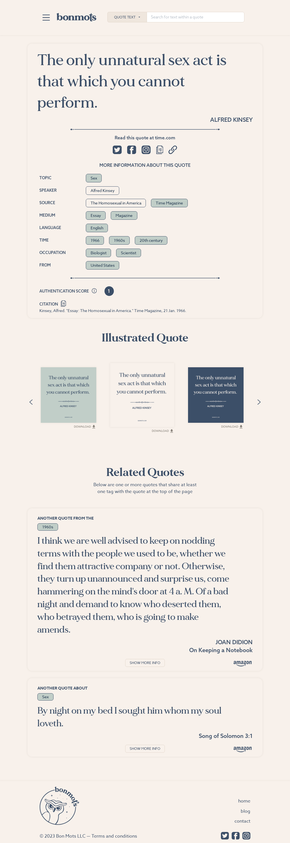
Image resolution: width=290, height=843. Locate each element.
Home (244, 801)
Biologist (98, 252)
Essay (96, 215)
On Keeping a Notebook (221, 650)
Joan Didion (234, 642)
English (97, 228)
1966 (95, 240)
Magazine (124, 215)
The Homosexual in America (116, 203)
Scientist (128, 252)
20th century (151, 240)
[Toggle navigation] (46, 17)
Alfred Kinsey (231, 119)
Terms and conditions (114, 836)
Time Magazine (169, 203)
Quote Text (124, 17)
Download (84, 426)
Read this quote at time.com (145, 137)
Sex (94, 178)
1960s (119, 240)
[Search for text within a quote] (195, 17)
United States (103, 265)
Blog (245, 811)
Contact (242, 821)
